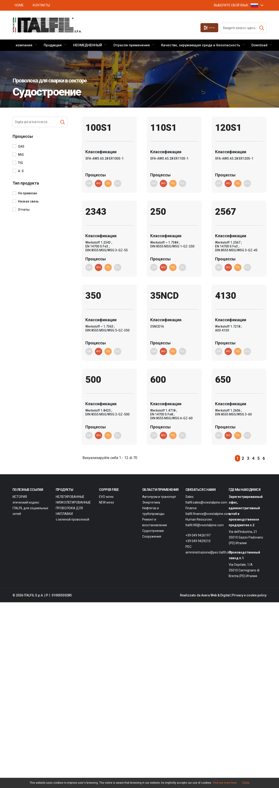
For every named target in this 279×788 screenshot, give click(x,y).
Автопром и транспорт (159, 506)
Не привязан (27, 193)
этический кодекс (26, 511)
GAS (21, 146)
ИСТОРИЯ (20, 506)
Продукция (53, 45)
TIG (20, 163)
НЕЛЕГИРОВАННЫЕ (70, 506)
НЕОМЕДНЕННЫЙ (87, 45)
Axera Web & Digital (215, 604)
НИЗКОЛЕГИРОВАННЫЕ (73, 511)
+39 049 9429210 (198, 550)
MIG (21, 154)
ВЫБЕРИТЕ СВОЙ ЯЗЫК (236, 5)
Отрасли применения (131, 45)
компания (24, 45)
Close (245, 782)
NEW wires (106, 511)
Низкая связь (28, 201)
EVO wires (106, 506)
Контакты (41, 5)
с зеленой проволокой (72, 528)
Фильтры (205, 28)
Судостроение (153, 540)
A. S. (21, 171)
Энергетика (151, 511)
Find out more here (225, 782)
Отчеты (24, 209)
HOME (19, 5)
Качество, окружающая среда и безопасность (200, 45)
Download (259, 45)
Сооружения (151, 545)
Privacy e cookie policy (249, 604)
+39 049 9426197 (198, 544)
